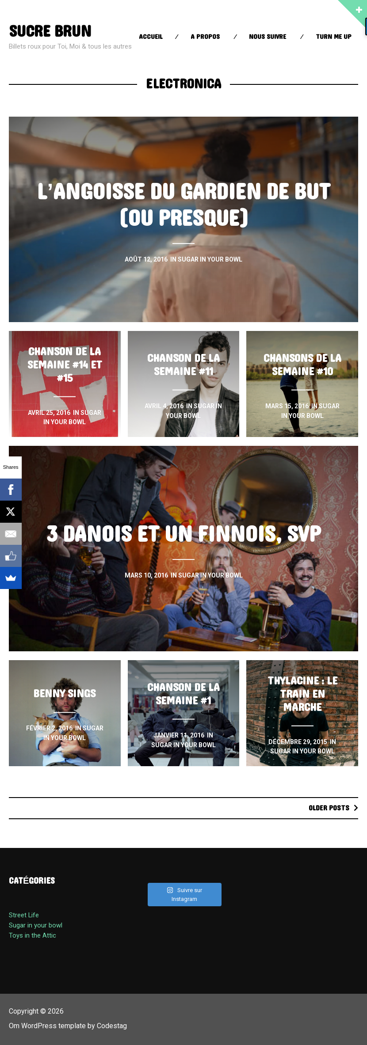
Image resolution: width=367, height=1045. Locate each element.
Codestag (112, 1026)
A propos (205, 37)
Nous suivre (267, 37)
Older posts (329, 808)
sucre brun (50, 31)
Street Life (24, 915)
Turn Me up (334, 37)
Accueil (151, 37)
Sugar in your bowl (35, 925)
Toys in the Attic (32, 935)
